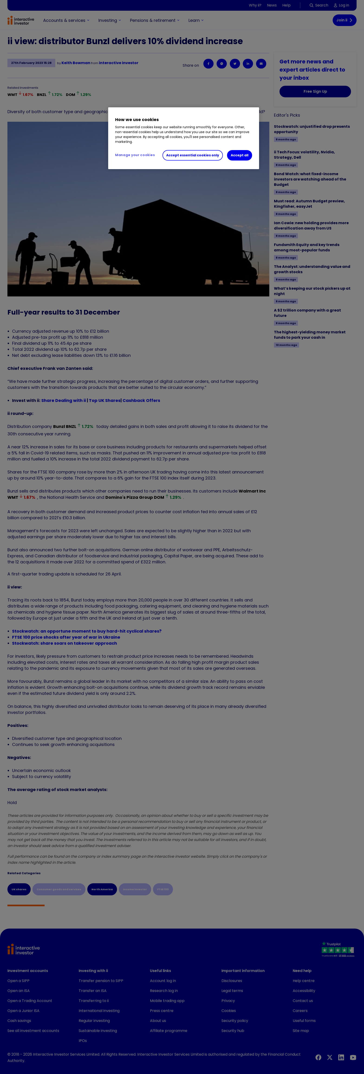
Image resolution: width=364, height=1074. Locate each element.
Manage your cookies (135, 155)
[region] (183, 138)
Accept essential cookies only (192, 155)
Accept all (239, 155)
